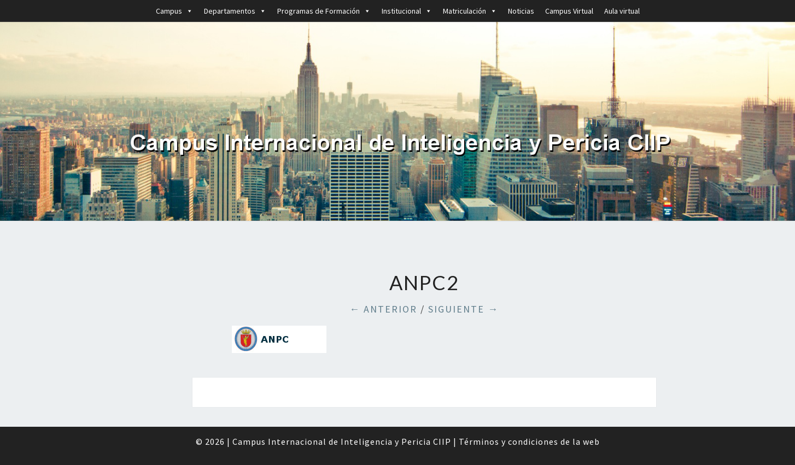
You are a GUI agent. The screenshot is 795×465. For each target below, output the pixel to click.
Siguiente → (463, 309)
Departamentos (235, 11)
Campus (174, 11)
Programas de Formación (324, 11)
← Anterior (383, 309)
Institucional (407, 11)
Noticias (521, 11)
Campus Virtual (569, 11)
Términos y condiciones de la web (529, 441)
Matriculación (470, 11)
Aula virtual (622, 11)
